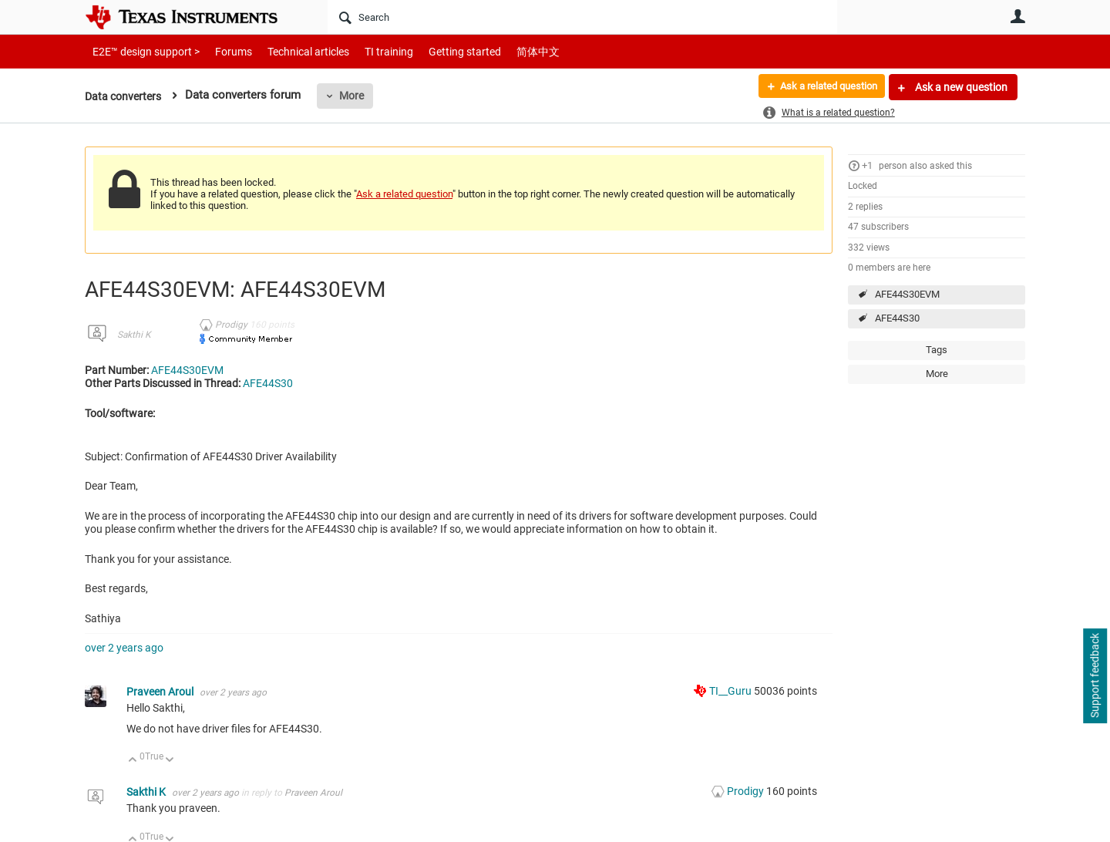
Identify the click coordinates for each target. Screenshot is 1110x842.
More (357, 95)
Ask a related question (822, 87)
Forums (221, 51)
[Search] (582, 17)
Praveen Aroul (161, 691)
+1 (867, 165)
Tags (936, 349)
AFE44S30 (897, 318)
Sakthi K (133, 334)
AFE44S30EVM (907, 294)
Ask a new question (960, 87)
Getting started (437, 51)
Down (170, 760)
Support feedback (1094, 676)
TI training (368, 51)
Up (133, 760)
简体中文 (506, 51)
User (1017, 16)
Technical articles (292, 51)
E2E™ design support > (141, 51)
